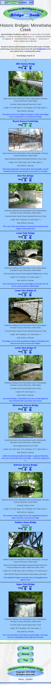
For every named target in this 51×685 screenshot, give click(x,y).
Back (25, 648)
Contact (29, 679)
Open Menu (2, 2)
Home (25, 654)
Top (25, 660)
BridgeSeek (41, 49)
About (21, 679)
